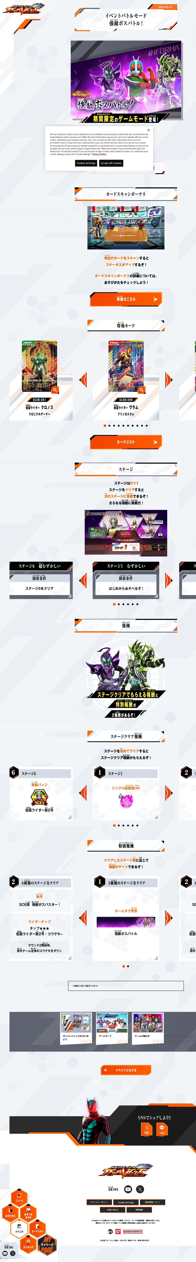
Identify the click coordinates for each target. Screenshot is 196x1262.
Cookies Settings (126, 1217)
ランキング (28, 1247)
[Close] (148, 130)
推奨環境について (152, 1217)
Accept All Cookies (111, 163)
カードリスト (37, 1232)
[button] (104, 433)
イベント (19, 1232)
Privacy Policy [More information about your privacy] (99, 154)
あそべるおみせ (28, 1216)
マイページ (47, 1248)
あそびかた (10, 1216)
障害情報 (139, 1225)
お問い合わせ (112, 1225)
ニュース (19, 1201)
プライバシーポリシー (99, 1217)
